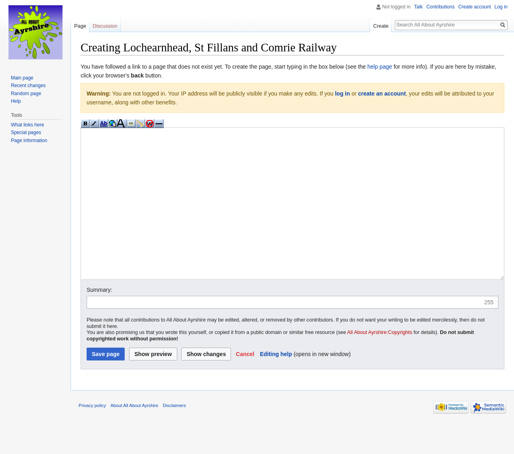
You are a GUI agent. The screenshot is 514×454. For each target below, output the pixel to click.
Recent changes (28, 85)
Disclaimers (174, 435)
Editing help (276, 384)
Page (80, 26)
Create (381, 26)
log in (342, 93)
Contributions (440, 7)
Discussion (105, 26)
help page (379, 66)
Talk (418, 7)
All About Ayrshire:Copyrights (379, 362)
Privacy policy (92, 435)
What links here (27, 125)
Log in (501, 7)
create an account (382, 93)
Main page (22, 78)
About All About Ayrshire (134, 435)
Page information (29, 140)
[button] (245, 384)
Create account (474, 7)
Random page (26, 93)
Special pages (26, 132)
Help (16, 101)
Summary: (99, 320)
